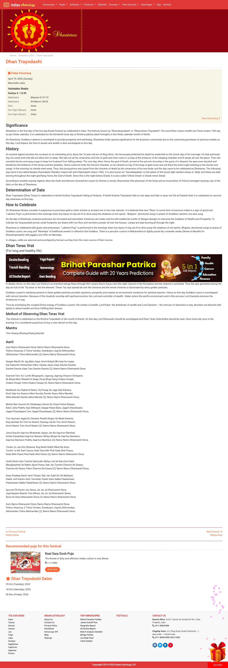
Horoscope (49, 4)
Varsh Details (86, 641)
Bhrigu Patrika (86, 635)
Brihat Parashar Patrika (90, 619)
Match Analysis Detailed (91, 632)
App (159, 4)
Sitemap (48, 638)
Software (75, 4)
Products (89, 4)
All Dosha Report (88, 628)
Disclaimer (49, 628)
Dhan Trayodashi (45, 55)
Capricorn (12, 647)
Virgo (10, 635)
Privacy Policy (50, 625)
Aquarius (12, 650)
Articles (167, 4)
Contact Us (49, 622)
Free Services (129, 4)
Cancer (11, 628)
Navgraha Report (88, 625)
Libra (10, 638)
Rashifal (102, 4)
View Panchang (211, 118)
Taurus (11, 622)
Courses (113, 4)
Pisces (11, 653)
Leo (10, 632)
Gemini (11, 625)
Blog (46, 635)
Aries (10, 619)
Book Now (53, 569)
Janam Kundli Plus (88, 622)
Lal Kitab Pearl (86, 638)
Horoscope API (51, 632)
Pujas (62, 4)
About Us (48, 619)
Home (13, 55)
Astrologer (147, 4)
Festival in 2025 (26, 55)
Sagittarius (13, 644)
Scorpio (11, 641)
